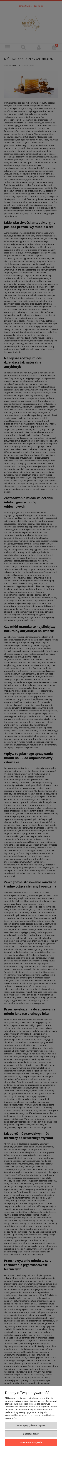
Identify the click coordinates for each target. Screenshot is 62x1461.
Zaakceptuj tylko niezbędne (31, 1425)
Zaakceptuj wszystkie (31, 1442)
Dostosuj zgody (31, 1433)
